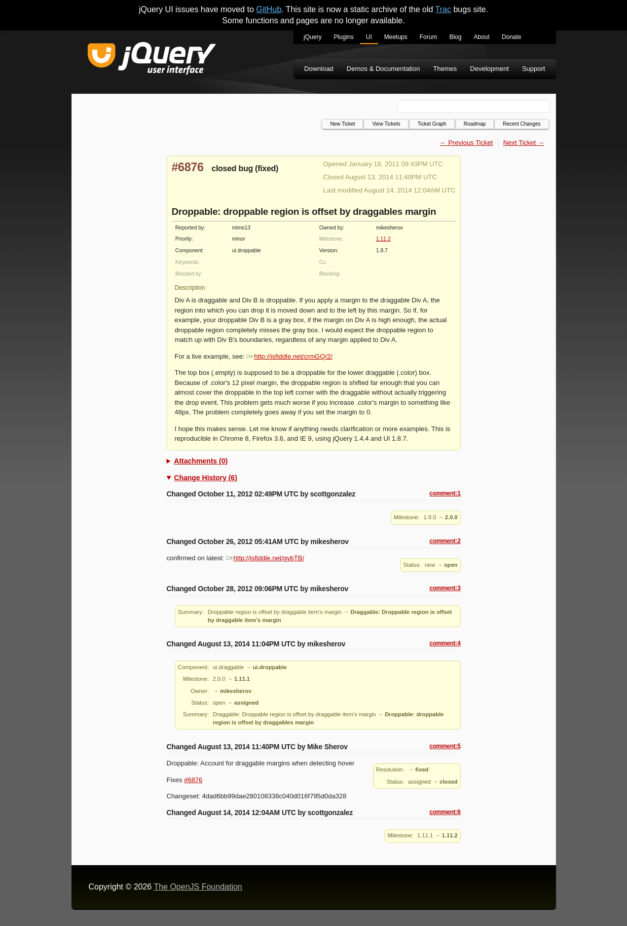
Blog (455, 37)
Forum (428, 37)
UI (369, 37)
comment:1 (444, 493)
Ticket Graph (432, 124)
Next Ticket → (523, 142)
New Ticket (342, 124)
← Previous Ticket (466, 142)
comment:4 (444, 643)
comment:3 (444, 588)
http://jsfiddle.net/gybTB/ (265, 558)
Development (489, 68)
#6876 (188, 167)
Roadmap (475, 124)
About (481, 37)
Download (319, 68)
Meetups (396, 37)
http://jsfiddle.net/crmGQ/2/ (289, 356)
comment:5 (444, 746)
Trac (443, 9)
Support (533, 68)
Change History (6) (205, 478)
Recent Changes (522, 124)
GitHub (268, 9)
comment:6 (444, 812)
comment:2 (444, 541)
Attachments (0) (201, 461)
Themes (445, 68)
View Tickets (386, 124)
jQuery (312, 37)
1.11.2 (383, 239)
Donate (512, 37)
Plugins (343, 37)
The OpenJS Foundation (198, 886)
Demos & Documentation (383, 68)
